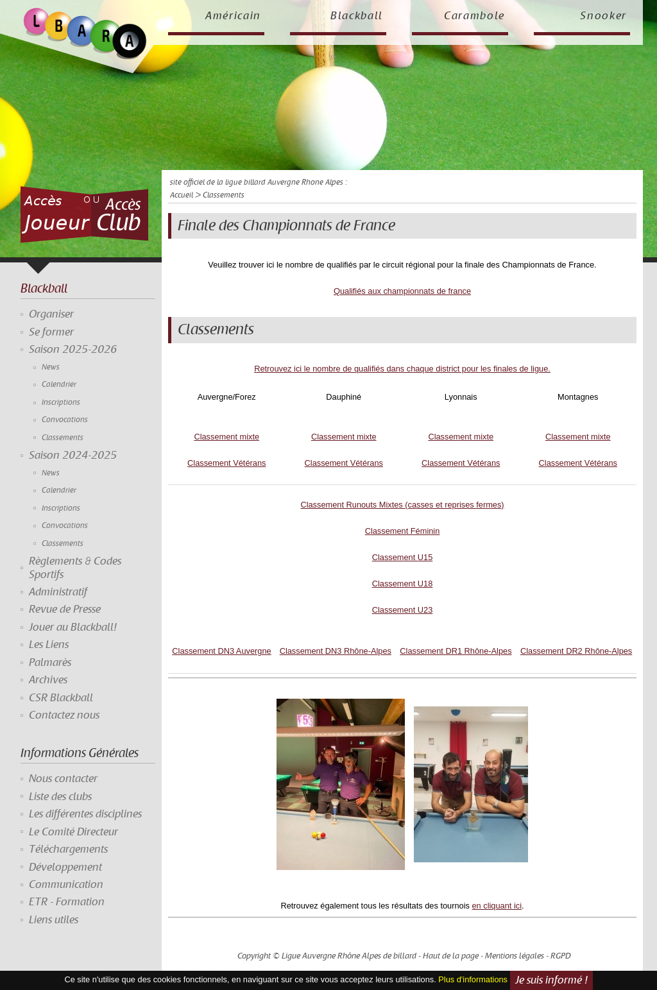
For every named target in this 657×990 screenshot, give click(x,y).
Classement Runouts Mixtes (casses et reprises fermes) (402, 504)
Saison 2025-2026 (73, 349)
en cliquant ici (497, 905)
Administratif (58, 592)
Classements (62, 438)
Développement (65, 867)
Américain (233, 16)
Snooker (603, 16)
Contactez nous (64, 715)
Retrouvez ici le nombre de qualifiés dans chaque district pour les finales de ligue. (402, 368)
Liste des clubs (60, 796)
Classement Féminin (402, 531)
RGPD (560, 956)
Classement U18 (402, 583)
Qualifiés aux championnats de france (402, 291)
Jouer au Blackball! (73, 627)
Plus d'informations (473, 980)
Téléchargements (68, 849)
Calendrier (59, 384)
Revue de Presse (65, 609)
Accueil (181, 195)
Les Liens (49, 644)
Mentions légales (514, 956)
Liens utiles (53, 920)
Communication (66, 884)
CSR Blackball (61, 698)
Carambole (474, 16)
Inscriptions (61, 402)
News (51, 367)
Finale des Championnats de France (286, 226)
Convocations (65, 420)
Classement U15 (402, 557)
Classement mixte (226, 436)
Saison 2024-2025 (73, 455)
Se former (51, 332)
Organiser (51, 314)
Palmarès (50, 662)
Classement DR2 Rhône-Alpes (576, 651)
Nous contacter (63, 778)
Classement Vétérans (226, 463)
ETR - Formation (67, 902)
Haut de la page (451, 956)
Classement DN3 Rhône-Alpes (335, 651)
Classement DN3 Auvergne (221, 651)
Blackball (356, 16)
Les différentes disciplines (85, 814)
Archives (48, 680)
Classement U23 (402, 610)
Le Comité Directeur (73, 832)
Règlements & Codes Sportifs (75, 568)
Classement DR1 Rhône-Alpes (455, 651)
